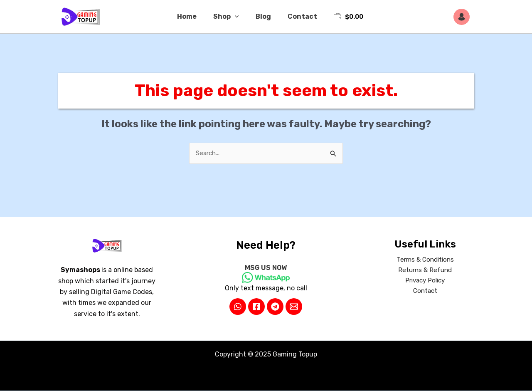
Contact (297, 16)
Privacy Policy (425, 282)
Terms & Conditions (425, 261)
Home (192, 16)
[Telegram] (275, 307)
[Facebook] (256, 307)
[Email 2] (294, 307)
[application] (236, 16)
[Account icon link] (463, 17)
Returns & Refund (425, 271)
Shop (228, 16)
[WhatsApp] (237, 307)
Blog (261, 16)
